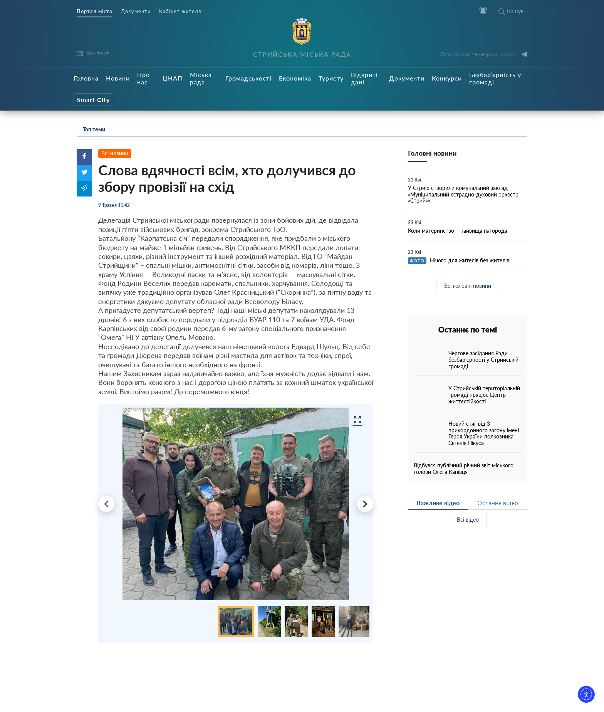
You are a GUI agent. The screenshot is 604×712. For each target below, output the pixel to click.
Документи (136, 11)
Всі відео (468, 519)
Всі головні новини (467, 285)
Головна (86, 78)
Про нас (143, 78)
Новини (118, 78)
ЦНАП (173, 78)
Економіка (295, 78)
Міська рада (201, 78)
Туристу (331, 78)
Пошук (510, 11)
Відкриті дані (364, 78)
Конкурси (447, 78)
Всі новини (114, 153)
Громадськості (248, 78)
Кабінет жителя (180, 11)
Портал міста (94, 11)
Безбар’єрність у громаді (495, 78)
